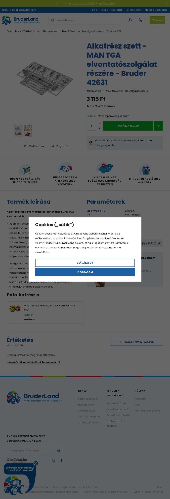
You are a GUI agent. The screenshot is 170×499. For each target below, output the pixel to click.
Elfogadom (85, 272)
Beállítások (85, 262)
